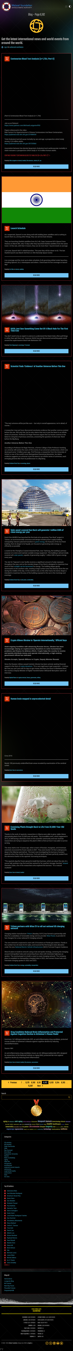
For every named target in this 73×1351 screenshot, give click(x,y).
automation (8, 1173)
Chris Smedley (11, 1263)
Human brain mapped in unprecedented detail (31, 699)
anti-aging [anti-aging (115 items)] (18, 1121)
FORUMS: (32, 1336)
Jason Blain (11, 1255)
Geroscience (8, 1279)
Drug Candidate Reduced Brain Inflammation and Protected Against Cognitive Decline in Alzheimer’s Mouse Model (37, 1033)
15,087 (30, 1085)
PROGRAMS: (40, 1331)
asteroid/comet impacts (12, 1167)
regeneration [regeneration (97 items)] (19, 1129)
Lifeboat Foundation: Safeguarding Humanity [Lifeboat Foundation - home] (31, 6)
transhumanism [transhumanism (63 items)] (56, 1129)
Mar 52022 (7, 699)
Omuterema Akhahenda (14, 1220)
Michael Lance (11, 1253)
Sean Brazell (11, 1240)
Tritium (29, 934)
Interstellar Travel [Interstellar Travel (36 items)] (18, 1127)
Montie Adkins (11, 1258)
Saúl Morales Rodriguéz (14, 1193)
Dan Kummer (11, 1218)
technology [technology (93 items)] (47, 1129)
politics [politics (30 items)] (62, 1127)
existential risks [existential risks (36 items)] (27, 1124)
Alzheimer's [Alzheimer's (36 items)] (11, 1121)
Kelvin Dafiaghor (12, 1211)
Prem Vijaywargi (13, 345)
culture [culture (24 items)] (20, 1124)
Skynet (6, 1156)
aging (6, 1160)
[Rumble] (61, 1343)
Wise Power (51, 936)
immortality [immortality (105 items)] (10, 1127)
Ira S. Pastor (11, 1260)
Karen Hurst (10, 1213)
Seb (8, 1250)
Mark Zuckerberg (9, 1158)
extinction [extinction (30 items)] (34, 1124)
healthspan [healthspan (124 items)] (57, 1124)
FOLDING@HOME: (25, 1331)
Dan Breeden (11, 1201)
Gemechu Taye (11, 1208)
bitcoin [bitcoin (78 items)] (63, 1122)
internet (17, 269)
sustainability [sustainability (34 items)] (40, 1129)
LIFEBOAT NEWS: (41, 1317)
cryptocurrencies (22, 678)
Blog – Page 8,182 (36, 14)
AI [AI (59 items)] (8, 1122)
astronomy (7, 1169)
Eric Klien (11, 269)
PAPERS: (40, 1334)
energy (22, 965)
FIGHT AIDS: (27, 1328)
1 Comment (27, 345)
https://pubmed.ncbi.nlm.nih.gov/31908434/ (20, 134)
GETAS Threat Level (36, 1310)
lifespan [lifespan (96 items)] (42, 1127)
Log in (6, 47)
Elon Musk (7, 1152)
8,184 (57, 1082)
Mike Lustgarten (13, 160)
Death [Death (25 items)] (23, 1124)
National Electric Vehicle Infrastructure (29, 947)
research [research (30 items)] (25, 1129)
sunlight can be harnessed (23, 566)
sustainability (30, 580)
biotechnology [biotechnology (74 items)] (56, 1122)
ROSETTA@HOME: (25, 1334)
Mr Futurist (7, 1283)
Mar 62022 (7, 59)
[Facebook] (47, 1343)
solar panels (18, 555)
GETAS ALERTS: (41, 1320)
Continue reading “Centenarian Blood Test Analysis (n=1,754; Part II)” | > (27, 155)
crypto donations (26, 666)
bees (5, 1175)
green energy (40, 542)
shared (65, 863)
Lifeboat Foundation (13, 1343)
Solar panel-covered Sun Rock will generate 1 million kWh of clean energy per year (37, 531)
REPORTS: (40, 1328)
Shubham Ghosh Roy (14, 463)
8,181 (39, 1082)
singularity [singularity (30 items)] (31, 1129)
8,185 (63, 1082)
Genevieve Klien (12, 1191)
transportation (34, 965)
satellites (21, 269)
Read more (36, 166)
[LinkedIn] (54, 1343)
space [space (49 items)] (35, 1129)
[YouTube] (57, 1343)
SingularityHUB (9, 1290)
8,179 (27, 1082)
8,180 (33, 1082)
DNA (5, 1148)
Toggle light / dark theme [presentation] (70, 6)
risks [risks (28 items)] (28, 1129)
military (38, 678)
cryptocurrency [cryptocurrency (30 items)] (16, 1124)
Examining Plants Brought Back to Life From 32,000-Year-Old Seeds (37, 828)
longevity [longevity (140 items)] (49, 1126)
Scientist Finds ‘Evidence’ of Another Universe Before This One (38, 366)
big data (7, 1177)
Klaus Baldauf (11, 1223)
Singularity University (11, 1154)
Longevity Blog (9, 1281)
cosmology (21, 345)
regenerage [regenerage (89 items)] (10, 1129)
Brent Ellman (11, 1248)
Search (69, 1097)
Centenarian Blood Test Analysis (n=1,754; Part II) (32, 59)
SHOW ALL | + (7, 1265)
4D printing (7, 1144)
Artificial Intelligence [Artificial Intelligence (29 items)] (27, 1121)
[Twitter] (50, 1343)
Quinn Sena (12, 770)
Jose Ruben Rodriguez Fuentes (17, 1215)
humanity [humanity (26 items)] (63, 1124)
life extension (30, 160)
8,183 (52, 1082)
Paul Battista (11, 1206)
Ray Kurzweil (8, 1150)
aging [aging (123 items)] (5, 1121)
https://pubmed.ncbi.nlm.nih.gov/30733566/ (20, 143)
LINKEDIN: (25, 1320)
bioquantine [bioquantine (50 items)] (34, 1121)
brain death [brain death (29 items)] (7, 1124)
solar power (23, 580)
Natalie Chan (11, 1243)
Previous (13, 1082)
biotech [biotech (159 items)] (49, 1121)
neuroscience (19, 770)
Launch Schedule (18, 228)
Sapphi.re (30, 1343)
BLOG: (39, 1323)
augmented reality (10, 1171)
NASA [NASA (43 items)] (54, 1127)
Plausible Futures (9, 1288)
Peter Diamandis (9, 1146)
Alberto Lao (10, 1233)
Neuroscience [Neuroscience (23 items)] (58, 1127)
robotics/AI (36, 160)
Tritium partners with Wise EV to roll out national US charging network (37, 927)
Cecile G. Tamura (12, 1225)
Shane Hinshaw (12, 1235)
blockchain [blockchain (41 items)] (68, 1121)
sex (40, 160)
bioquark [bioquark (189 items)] (41, 1121)
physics (28, 463)
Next (39, 1085)
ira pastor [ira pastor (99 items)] (25, 1127)
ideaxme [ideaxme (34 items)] (66, 1124)
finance (28, 678)
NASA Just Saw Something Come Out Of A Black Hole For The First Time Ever (39, 330)
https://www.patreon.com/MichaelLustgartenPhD (22, 125)
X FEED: (25, 1323)
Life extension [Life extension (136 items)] (34, 1126)
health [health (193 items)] (49, 1124)
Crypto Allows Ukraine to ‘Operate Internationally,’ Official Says (39, 640)
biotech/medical (22, 160)
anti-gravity (7, 1163)
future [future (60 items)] (37, 1124)
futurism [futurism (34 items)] (41, 1124)
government (33, 678)
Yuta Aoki (10, 1228)
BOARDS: (40, 1325)
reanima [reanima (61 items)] (66, 1127)
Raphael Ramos (13, 678)
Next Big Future (9, 1286)
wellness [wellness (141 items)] (64, 1129)
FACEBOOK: (24, 1317)
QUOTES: (40, 1336)
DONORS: (30, 1325)
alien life (7, 1161)
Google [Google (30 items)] (45, 1124)
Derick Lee (10, 1230)
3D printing (7, 1142)
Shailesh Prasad (12, 1203)
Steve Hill (10, 1245)
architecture (8, 1165)
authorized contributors (16, 47)
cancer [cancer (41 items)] (11, 1124)
